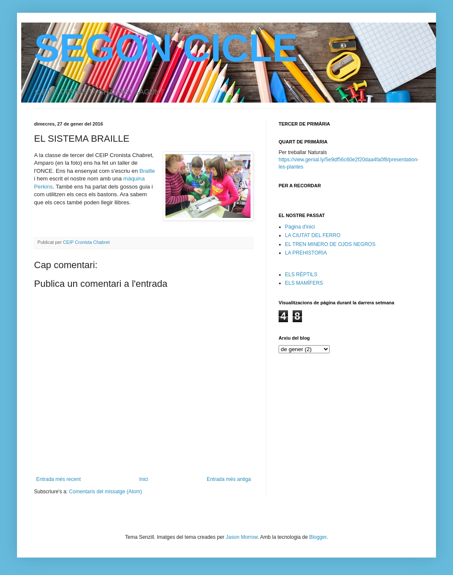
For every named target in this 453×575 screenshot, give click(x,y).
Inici (143, 479)
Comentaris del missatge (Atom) (105, 492)
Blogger (318, 537)
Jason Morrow (242, 537)
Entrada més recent (58, 479)
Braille (147, 171)
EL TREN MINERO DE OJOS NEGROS (330, 244)
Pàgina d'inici (300, 227)
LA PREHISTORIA (306, 253)
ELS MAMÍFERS (304, 283)
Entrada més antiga (229, 479)
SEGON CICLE (166, 48)
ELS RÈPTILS (301, 274)
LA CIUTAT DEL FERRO (312, 235)
